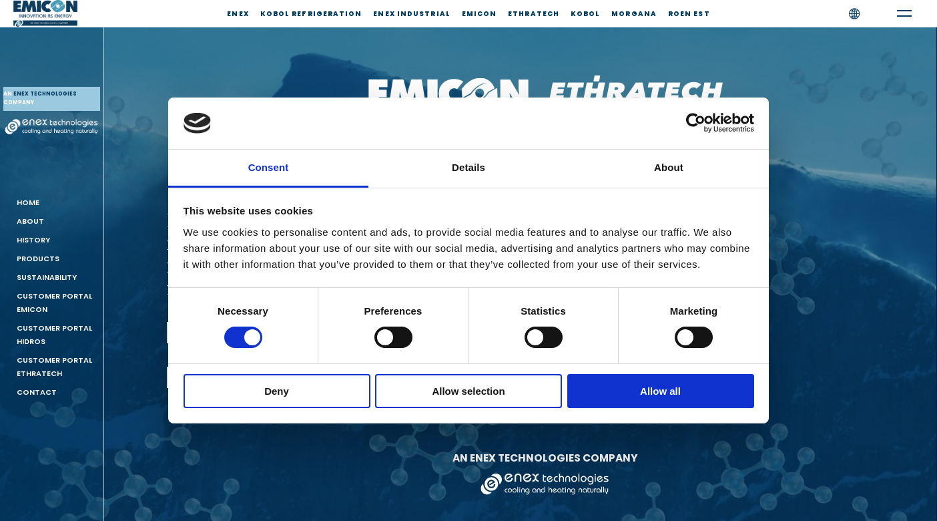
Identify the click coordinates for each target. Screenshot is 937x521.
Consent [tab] (268, 167)
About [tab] (668, 167)
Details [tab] (468, 167)
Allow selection (468, 391)
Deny (276, 391)
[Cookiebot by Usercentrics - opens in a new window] (695, 123)
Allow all (660, 391)
